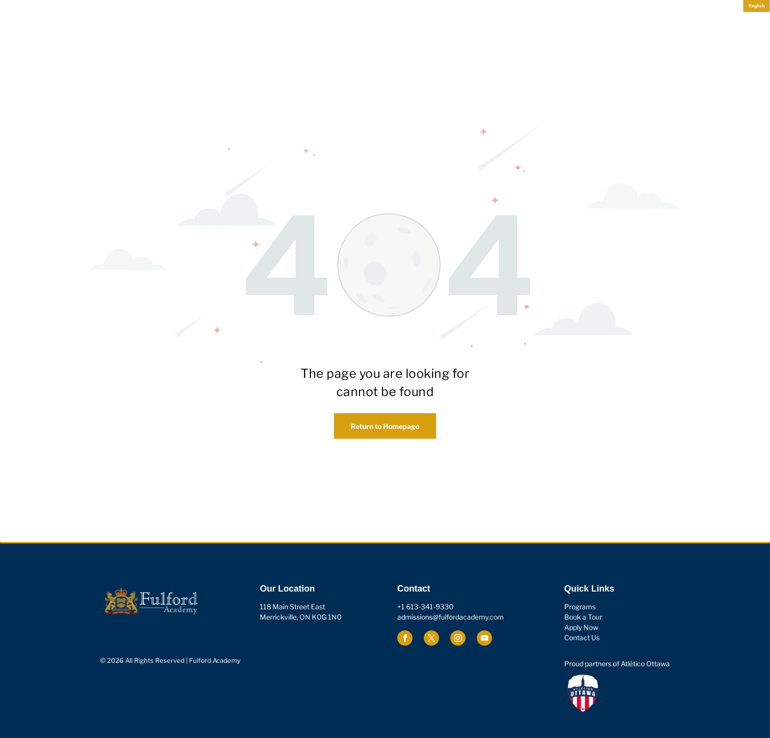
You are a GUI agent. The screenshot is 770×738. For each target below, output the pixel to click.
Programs (580, 606)
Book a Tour (583, 617)
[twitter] (431, 639)
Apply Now (581, 627)
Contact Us (582, 637)
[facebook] (404, 639)
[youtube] (484, 639)
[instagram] (458, 639)
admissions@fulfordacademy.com (450, 617)
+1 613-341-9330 (425, 606)
